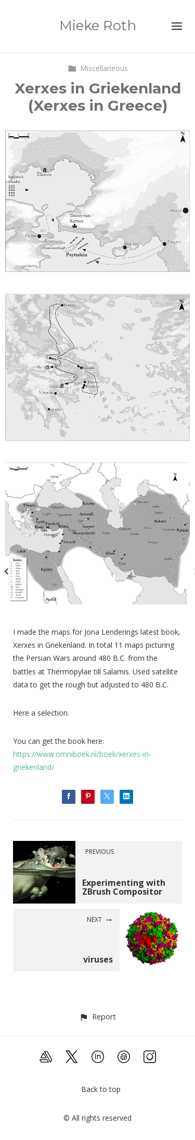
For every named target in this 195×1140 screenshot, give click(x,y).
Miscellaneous (98, 68)
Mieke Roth (97, 25)
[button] (97, 1016)
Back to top (101, 1089)
